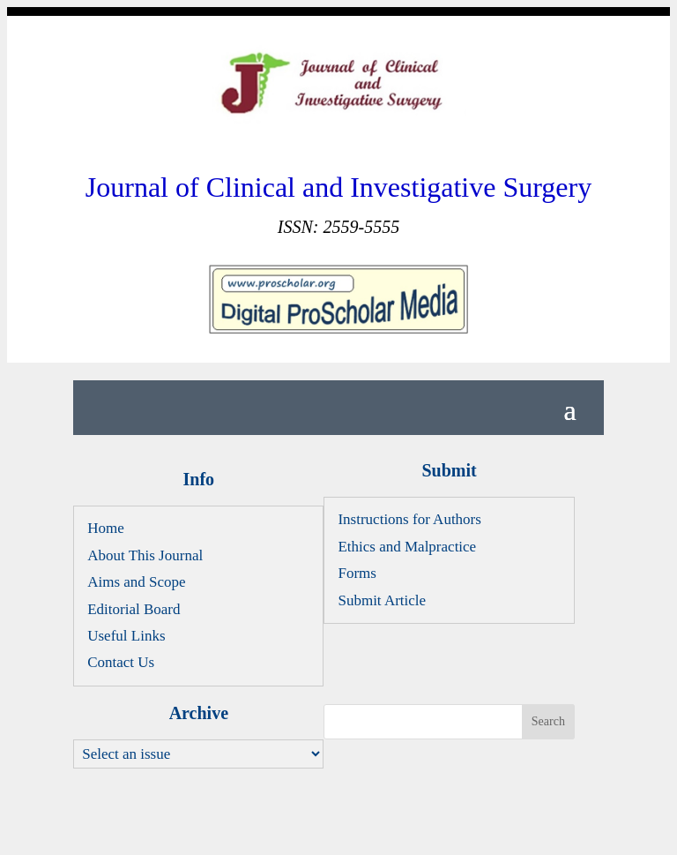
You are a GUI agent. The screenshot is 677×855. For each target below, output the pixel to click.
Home (105, 528)
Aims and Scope (136, 582)
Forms (357, 573)
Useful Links (126, 635)
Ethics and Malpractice (407, 546)
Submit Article (382, 600)
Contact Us (120, 662)
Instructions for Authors (409, 519)
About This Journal (145, 555)
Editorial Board (133, 609)
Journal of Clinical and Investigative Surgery (338, 187)
